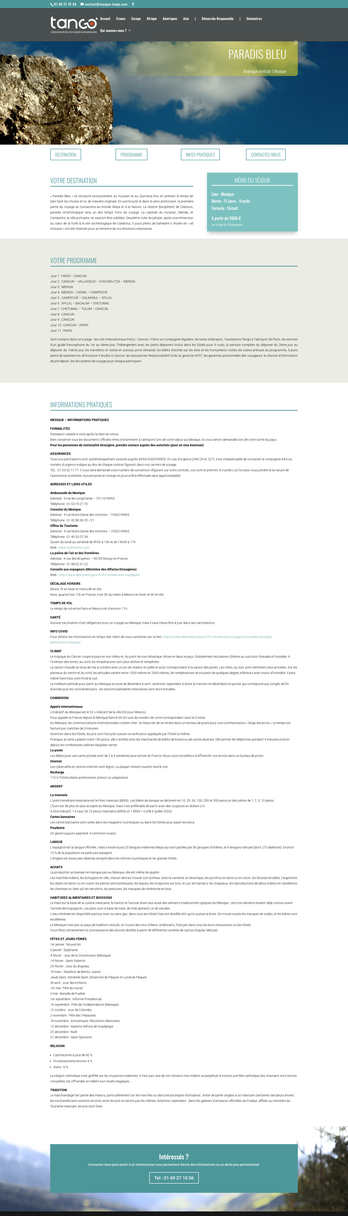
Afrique (152, 19)
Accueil (105, 19)
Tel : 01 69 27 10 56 (174, 1178)
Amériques (170, 19)
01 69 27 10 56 (65, 4)
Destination (65, 154)
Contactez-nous (266, 154)
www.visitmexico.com (74, 547)
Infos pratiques (200, 154)
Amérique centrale (257, 71)
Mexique (280, 71)
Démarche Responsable (218, 19)
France (120, 19)
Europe (136, 19)
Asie (186, 19)
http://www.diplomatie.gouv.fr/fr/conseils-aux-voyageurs (99, 575)
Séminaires (254, 19)
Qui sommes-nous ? (113, 31)
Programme (131, 154)
